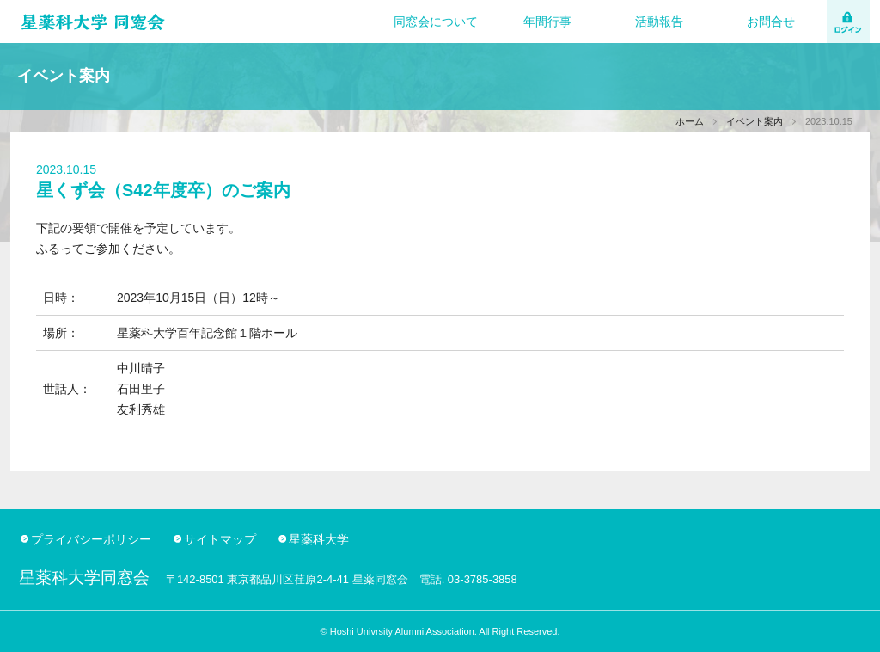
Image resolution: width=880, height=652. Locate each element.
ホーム (689, 121)
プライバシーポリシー (91, 539)
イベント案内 (754, 121)
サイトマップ (220, 539)
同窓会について (436, 21)
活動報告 (659, 21)
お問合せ (771, 21)
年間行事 (547, 21)
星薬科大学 (319, 539)
